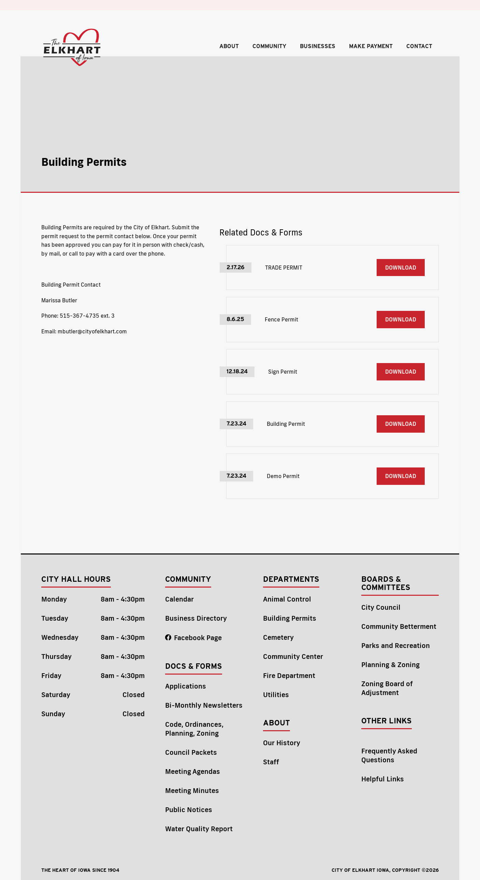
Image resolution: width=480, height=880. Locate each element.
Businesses (317, 46)
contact (419, 46)
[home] (72, 47)
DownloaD (400, 267)
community (269, 46)
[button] (229, 48)
